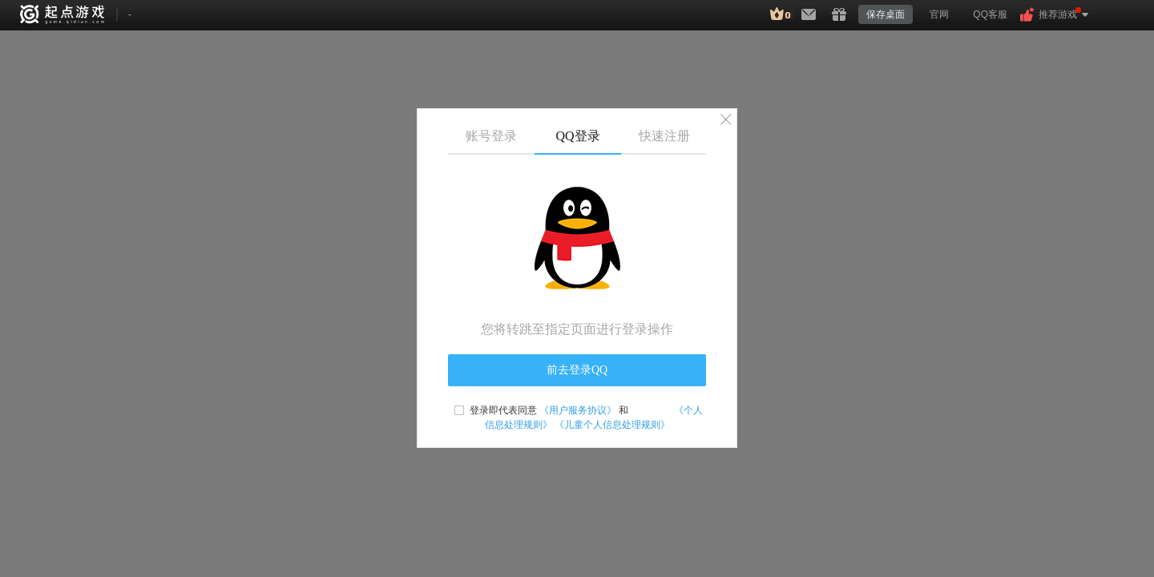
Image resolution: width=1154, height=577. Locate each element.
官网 (939, 14)
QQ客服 (990, 14)
